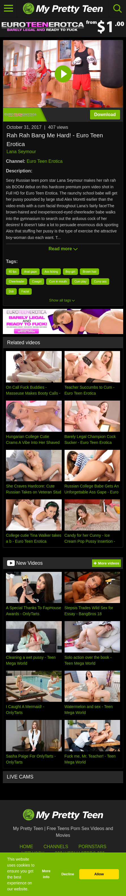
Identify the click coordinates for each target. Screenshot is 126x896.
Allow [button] (99, 874)
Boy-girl (70, 271)
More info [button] (46, 874)
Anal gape (30, 271)
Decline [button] (67, 874)
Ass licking (51, 271)
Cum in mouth (58, 281)
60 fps (12, 271)
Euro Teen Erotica (45, 161)
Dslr (11, 291)
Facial (25, 291)
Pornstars (92, 846)
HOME (26, 846)
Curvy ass (100, 281)
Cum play (80, 281)
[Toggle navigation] (8, 8)
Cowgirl (36, 281)
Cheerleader (16, 281)
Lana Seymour (21, 151)
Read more (62, 248)
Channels (56, 846)
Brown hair (89, 271)
